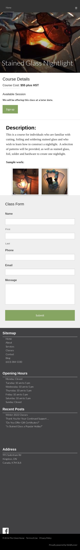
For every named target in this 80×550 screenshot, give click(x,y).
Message (11, 280)
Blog (8, 358)
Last (7, 243)
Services (10, 346)
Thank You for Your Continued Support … (27, 418)
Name (9, 213)
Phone (9, 250)
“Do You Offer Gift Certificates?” (22, 422)
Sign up (10, 109)
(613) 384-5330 (14, 361)
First (7, 229)
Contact (10, 354)
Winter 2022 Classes (17, 414)
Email (9, 265)
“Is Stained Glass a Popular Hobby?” (24, 426)
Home (9, 338)
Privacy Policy (45, 538)
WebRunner (72, 545)
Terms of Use (32, 538)
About (9, 342)
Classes (10, 350)
